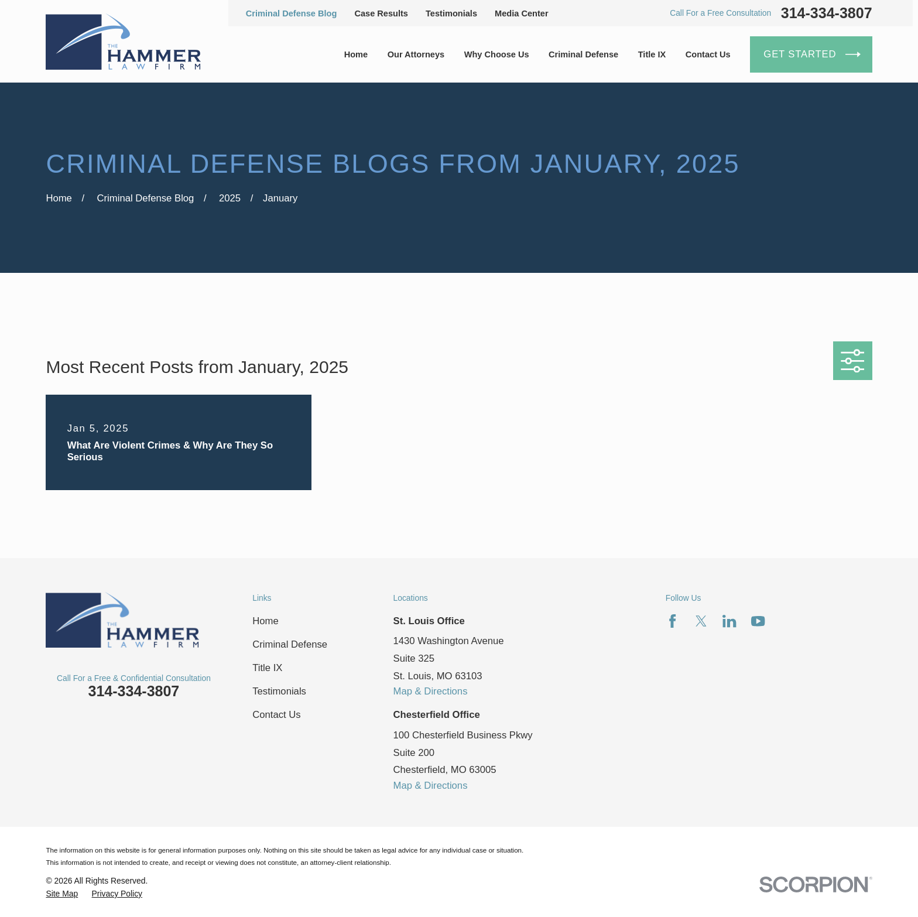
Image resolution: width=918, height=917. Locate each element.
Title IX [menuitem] (652, 54)
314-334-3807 (826, 13)
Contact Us (276, 714)
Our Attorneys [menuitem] (416, 54)
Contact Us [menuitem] (708, 54)
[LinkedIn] (729, 621)
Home (265, 621)
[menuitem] (62, 893)
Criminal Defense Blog (291, 13)
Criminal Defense (289, 644)
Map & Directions (430, 691)
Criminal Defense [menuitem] (583, 54)
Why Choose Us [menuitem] (496, 54)
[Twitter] (701, 621)
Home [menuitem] (356, 54)
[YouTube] (758, 621)
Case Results (381, 13)
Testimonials (451, 13)
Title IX (267, 667)
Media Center (522, 13)
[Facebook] (672, 621)
